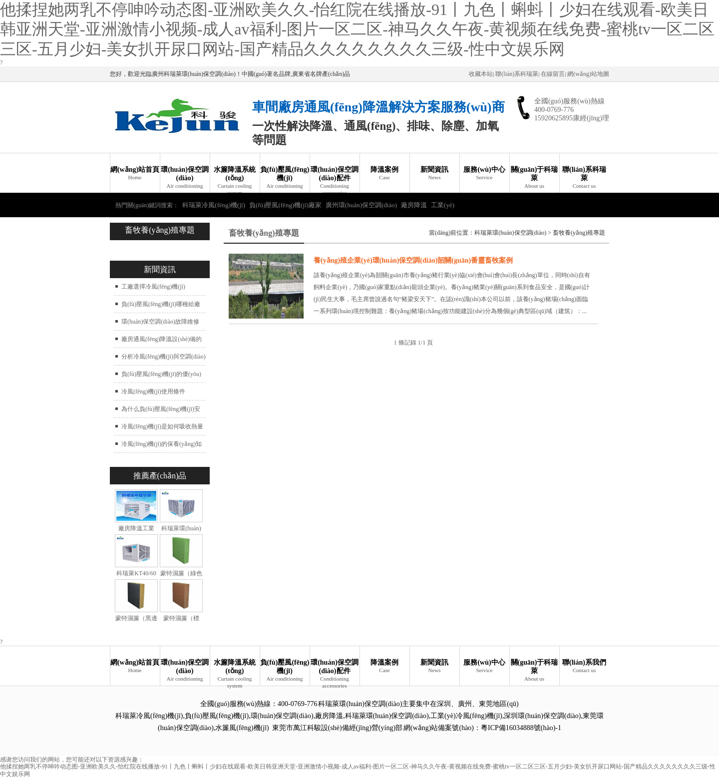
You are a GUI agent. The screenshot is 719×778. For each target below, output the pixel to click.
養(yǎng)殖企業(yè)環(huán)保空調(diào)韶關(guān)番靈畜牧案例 (413, 260)
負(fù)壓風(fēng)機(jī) (285, 178)
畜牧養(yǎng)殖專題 (579, 232)
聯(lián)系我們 (584, 666)
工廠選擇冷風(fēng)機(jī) (153, 286)
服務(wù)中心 (484, 173)
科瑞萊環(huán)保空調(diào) (510, 232)
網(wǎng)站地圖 (588, 73)
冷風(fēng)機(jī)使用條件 (153, 391)
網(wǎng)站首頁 (135, 173)
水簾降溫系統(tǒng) (235, 179)
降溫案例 (384, 173)
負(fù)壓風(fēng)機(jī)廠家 (285, 205)
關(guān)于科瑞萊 (534, 178)
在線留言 (553, 73)
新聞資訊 (434, 173)
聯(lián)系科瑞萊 (516, 73)
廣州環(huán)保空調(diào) (361, 205)
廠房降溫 (414, 205)
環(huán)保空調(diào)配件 (335, 179)
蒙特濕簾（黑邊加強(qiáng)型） (136, 622)
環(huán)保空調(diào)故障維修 (160, 321)
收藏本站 (481, 73)
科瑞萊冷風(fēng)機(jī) (213, 205)
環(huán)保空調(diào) (185, 178)
